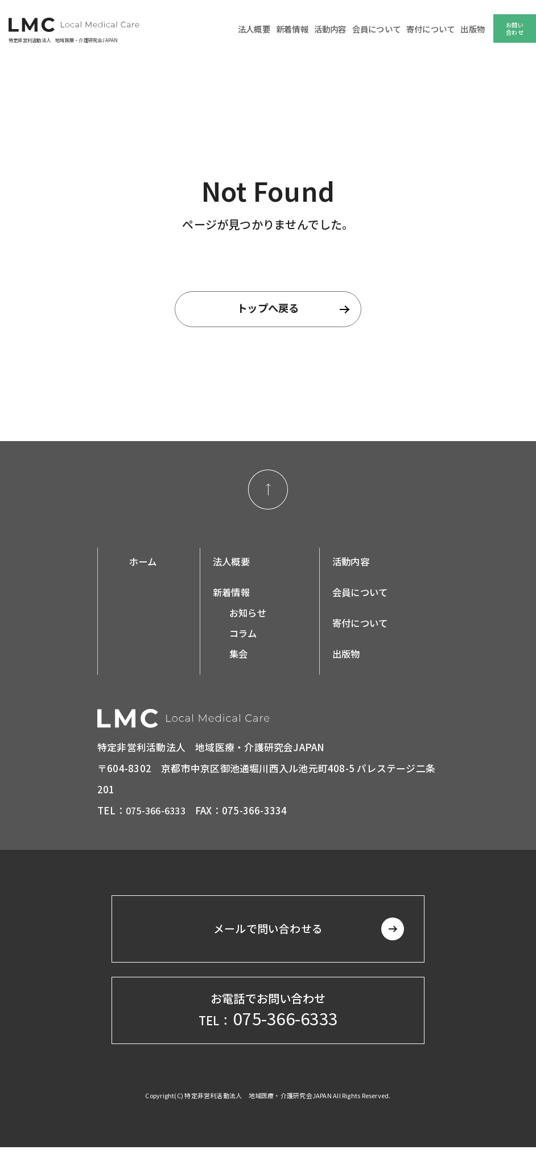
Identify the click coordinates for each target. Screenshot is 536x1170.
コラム (246, 637)
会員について (383, 28)
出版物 (473, 28)
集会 (241, 658)
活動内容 (340, 28)
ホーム (143, 565)
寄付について (433, 28)
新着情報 (304, 28)
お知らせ (251, 616)
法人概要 (268, 28)
